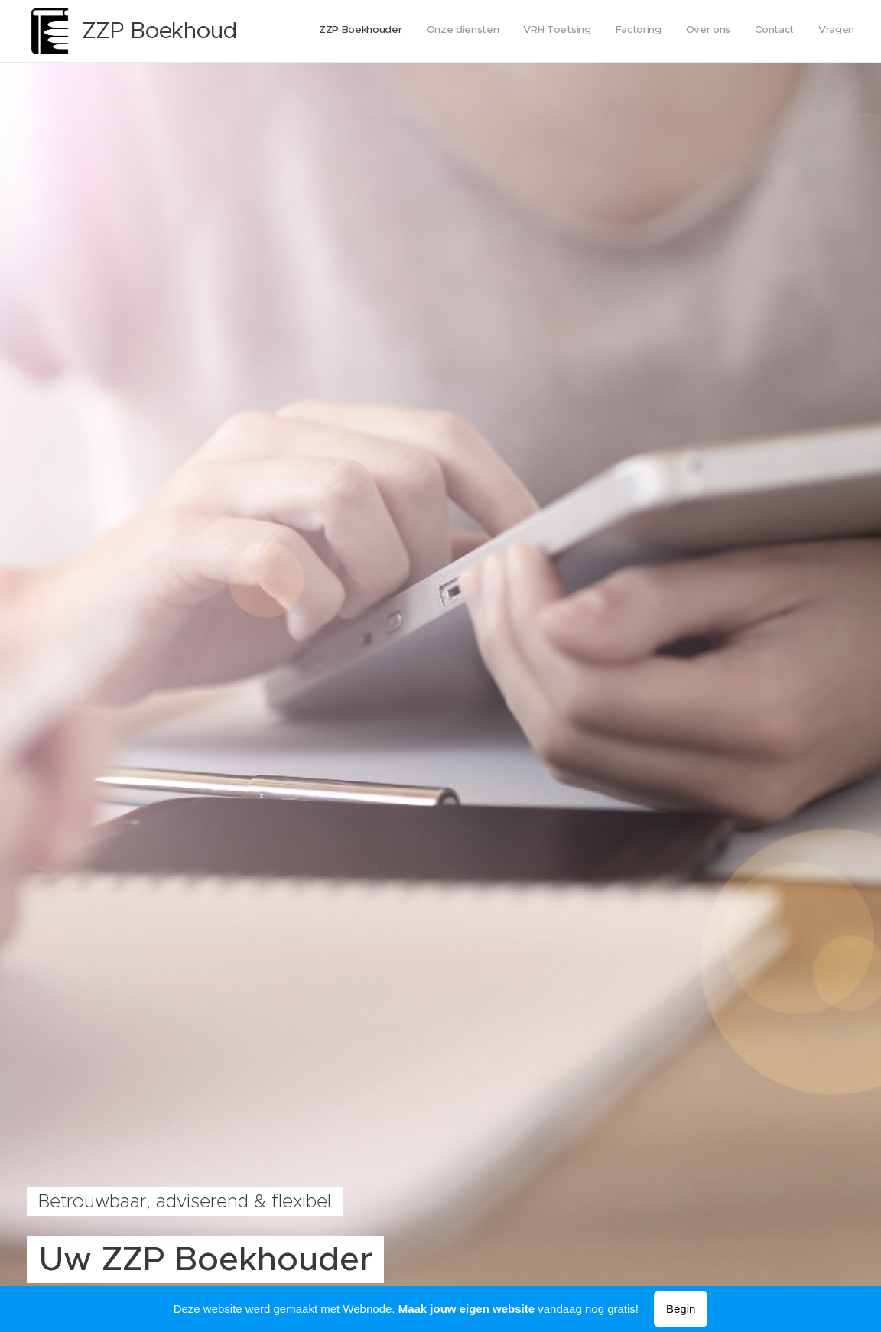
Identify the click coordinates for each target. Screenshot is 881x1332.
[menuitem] (712, 31)
